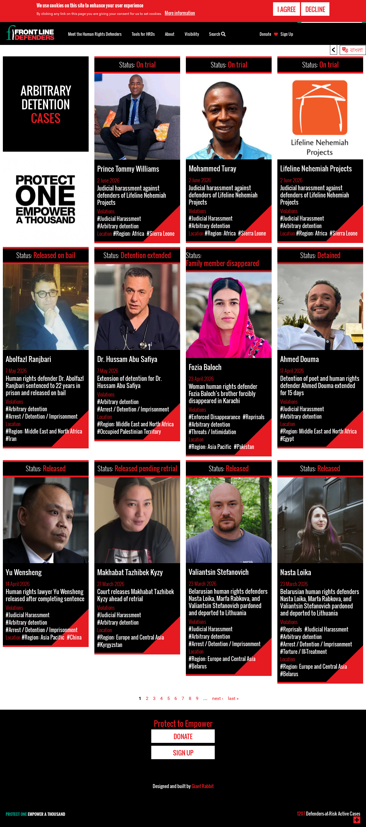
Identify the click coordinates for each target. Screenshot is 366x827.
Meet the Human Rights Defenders (95, 34)
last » (233, 698)
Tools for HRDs (143, 34)
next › (217, 698)
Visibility (192, 34)
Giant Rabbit (203, 786)
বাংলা (356, 49)
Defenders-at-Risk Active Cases (328, 813)
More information (180, 12)
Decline (315, 9)
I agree (286, 9)
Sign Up (287, 34)
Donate (265, 34)
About (169, 34)
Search (217, 33)
